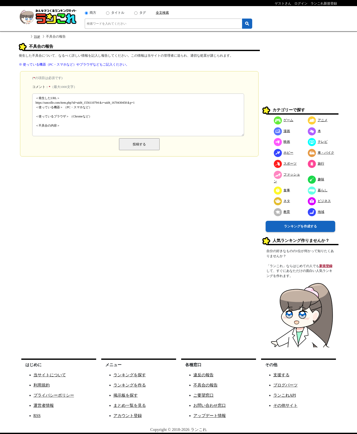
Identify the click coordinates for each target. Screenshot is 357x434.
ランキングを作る (129, 385)
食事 (282, 190)
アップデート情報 (209, 415)
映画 (282, 142)
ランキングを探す (129, 375)
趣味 (316, 179)
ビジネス (319, 201)
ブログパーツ (285, 385)
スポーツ (285, 163)
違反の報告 (203, 375)
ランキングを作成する (300, 226)
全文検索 (162, 12)
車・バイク (321, 152)
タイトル (117, 12)
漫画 (282, 131)
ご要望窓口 (203, 395)
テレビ (318, 142)
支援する (281, 375)
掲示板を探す (125, 395)
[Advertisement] (300, 74)
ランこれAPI (284, 395)
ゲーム (284, 120)
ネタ (282, 201)
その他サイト (285, 405)
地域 (316, 212)
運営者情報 (43, 405)
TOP (37, 36)
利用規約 (41, 385)
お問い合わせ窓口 (209, 405)
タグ (142, 12)
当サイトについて (49, 375)
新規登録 (325, 266)
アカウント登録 (127, 415)
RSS (37, 415)
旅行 (316, 163)
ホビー (284, 152)
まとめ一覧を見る (129, 405)
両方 (93, 12)
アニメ (318, 120)
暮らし (318, 190)
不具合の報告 (205, 385)
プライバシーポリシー (53, 395)
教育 (282, 212)
